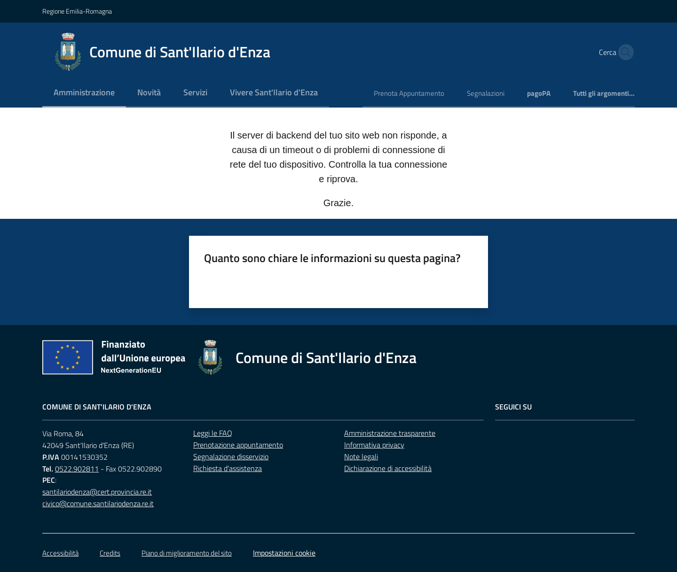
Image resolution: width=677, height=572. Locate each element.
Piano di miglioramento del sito (187, 553)
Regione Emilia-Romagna (77, 11)
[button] (623, 52)
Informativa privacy (374, 444)
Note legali (361, 456)
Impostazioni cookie (284, 552)
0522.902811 (77, 468)
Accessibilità (60, 553)
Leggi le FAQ (212, 433)
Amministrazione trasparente (389, 433)
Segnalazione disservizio (230, 456)
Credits (110, 553)
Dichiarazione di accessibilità (388, 468)
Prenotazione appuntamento (238, 444)
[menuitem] (84, 93)
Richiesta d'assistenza (227, 468)
